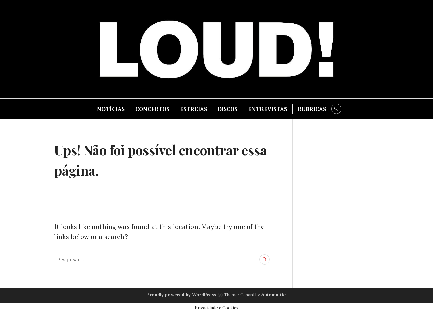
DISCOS (227, 109)
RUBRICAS (312, 109)
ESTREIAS (193, 109)
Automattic (273, 295)
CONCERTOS (152, 109)
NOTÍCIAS (111, 109)
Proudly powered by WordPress (181, 295)
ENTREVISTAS (267, 109)
